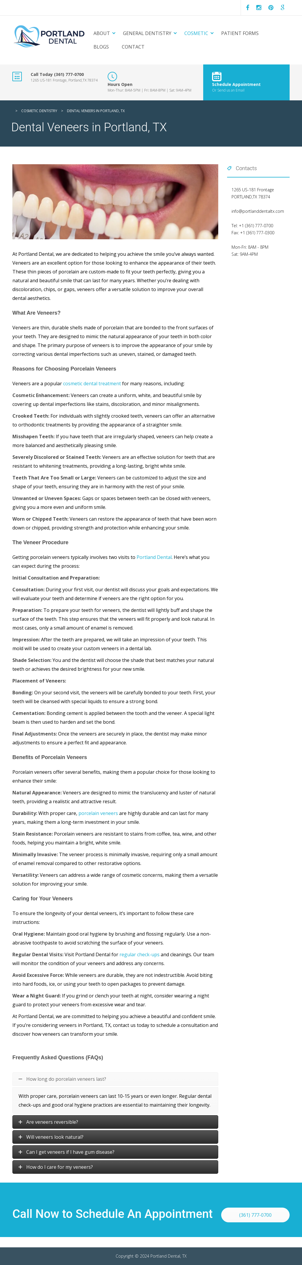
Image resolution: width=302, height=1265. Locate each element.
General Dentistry (147, 33)
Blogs (101, 47)
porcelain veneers (98, 813)
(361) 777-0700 (255, 1215)
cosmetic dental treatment (92, 383)
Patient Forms (240, 33)
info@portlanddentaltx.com (258, 211)
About (101, 33)
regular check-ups (139, 954)
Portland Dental (154, 557)
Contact (133, 47)
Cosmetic (196, 33)
